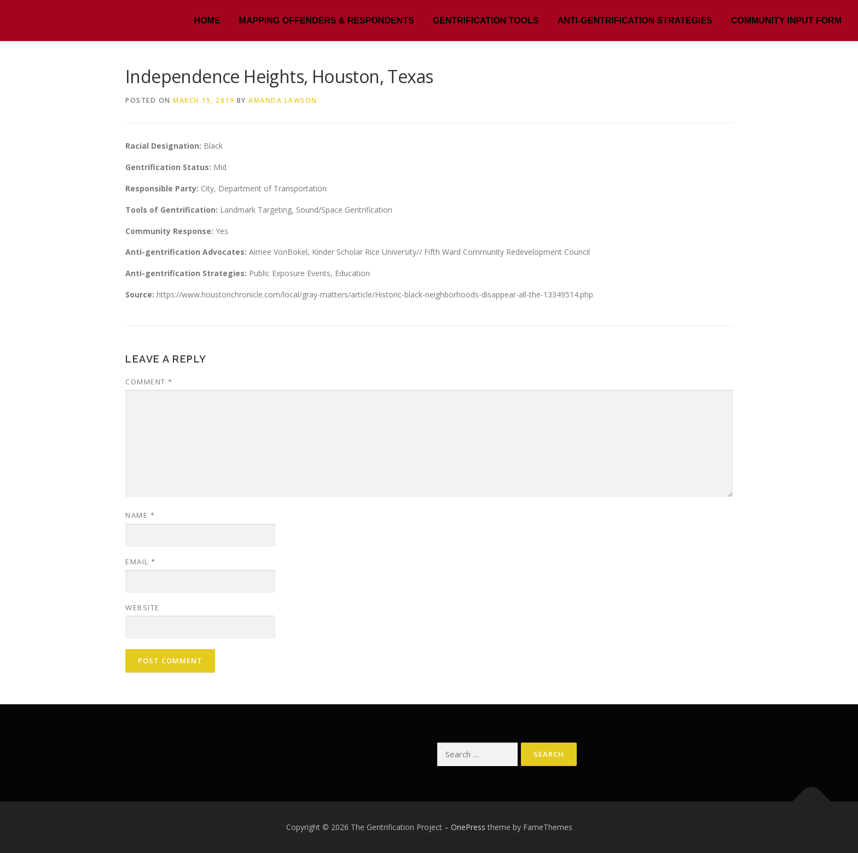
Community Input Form (786, 20)
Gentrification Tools (486, 20)
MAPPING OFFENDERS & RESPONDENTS (326, 20)
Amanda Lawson (282, 100)
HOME (207, 20)
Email (140, 561)
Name (140, 515)
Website (142, 607)
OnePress (468, 827)
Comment (149, 382)
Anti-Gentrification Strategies (635, 20)
